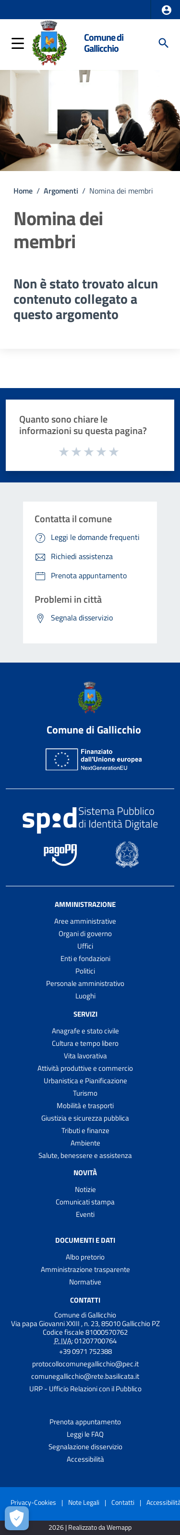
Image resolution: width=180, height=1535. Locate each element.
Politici (85, 970)
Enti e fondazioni (85, 958)
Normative (85, 1281)
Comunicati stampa (85, 1201)
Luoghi (85, 995)
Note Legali (83, 1502)
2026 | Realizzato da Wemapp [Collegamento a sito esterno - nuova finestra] (90, 1528)
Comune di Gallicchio (103, 43)
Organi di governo (85, 933)
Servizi (85, 1014)
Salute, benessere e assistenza (85, 1155)
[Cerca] (163, 43)
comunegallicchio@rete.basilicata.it (85, 1376)
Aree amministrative (85, 921)
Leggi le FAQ (85, 1434)
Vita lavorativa (85, 1055)
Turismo (85, 1093)
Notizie (85, 1189)
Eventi (85, 1214)
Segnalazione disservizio (85, 1446)
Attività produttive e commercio (85, 1068)
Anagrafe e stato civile (85, 1030)
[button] (166, 10)
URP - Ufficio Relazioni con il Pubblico (85, 1388)
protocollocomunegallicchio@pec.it (85, 1363)
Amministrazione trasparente (85, 1269)
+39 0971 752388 (85, 1351)
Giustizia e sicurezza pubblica (85, 1117)
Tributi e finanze (85, 1130)
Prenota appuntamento (85, 1421)
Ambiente (85, 1142)
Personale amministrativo (85, 983)
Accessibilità (85, 1459)
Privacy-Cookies (33, 1502)
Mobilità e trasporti (85, 1105)
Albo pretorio (85, 1256)
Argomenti (61, 190)
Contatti (85, 1300)
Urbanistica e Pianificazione (85, 1080)
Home (23, 190)
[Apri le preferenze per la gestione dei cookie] (17, 1518)
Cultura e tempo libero (85, 1043)
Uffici (85, 945)
